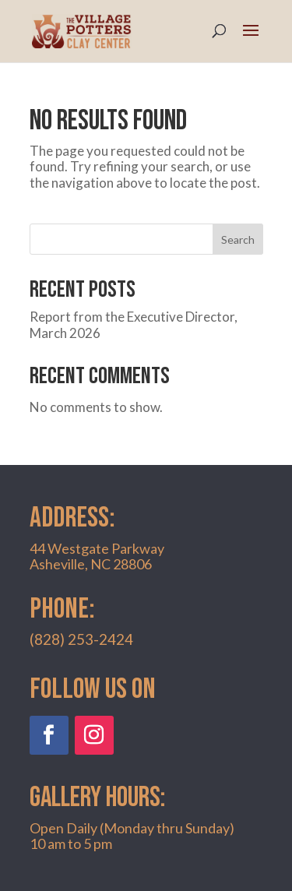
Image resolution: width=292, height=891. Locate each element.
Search (238, 239)
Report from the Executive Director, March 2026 (133, 324)
